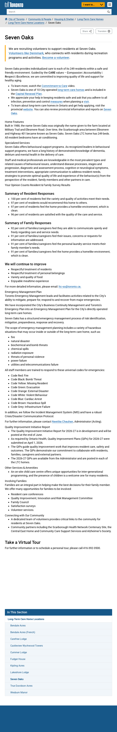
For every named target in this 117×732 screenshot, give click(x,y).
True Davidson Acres (21, 685)
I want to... (89, 4)
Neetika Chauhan (62, 421)
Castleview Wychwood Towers (26, 645)
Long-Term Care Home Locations (26, 619)
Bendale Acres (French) (22, 632)
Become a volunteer (55, 57)
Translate (102, 31)
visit (86, 101)
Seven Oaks (16, 679)
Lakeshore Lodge (19, 672)
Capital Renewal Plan (29, 94)
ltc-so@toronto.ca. (70, 286)
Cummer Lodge (18, 652)
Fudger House (17, 659)
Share (88, 31)
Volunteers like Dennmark (26, 53)
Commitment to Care (54, 86)
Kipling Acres (17, 665)
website (28, 109)
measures (56, 101)
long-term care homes (70, 90)
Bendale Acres (18, 625)
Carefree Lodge (18, 639)
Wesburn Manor (18, 692)
